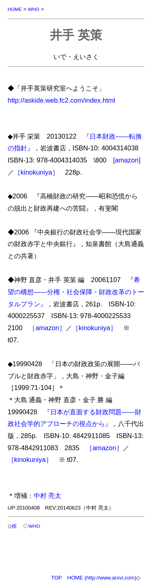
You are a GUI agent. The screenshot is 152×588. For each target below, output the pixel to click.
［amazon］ (47, 327)
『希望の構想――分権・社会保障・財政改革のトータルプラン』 (76, 291)
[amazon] (127, 160)
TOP (56, 578)
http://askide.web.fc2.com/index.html (61, 100)
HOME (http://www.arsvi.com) (101, 578)
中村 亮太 (48, 495)
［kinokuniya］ (36, 172)
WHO (34, 9)
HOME (15, 9)
